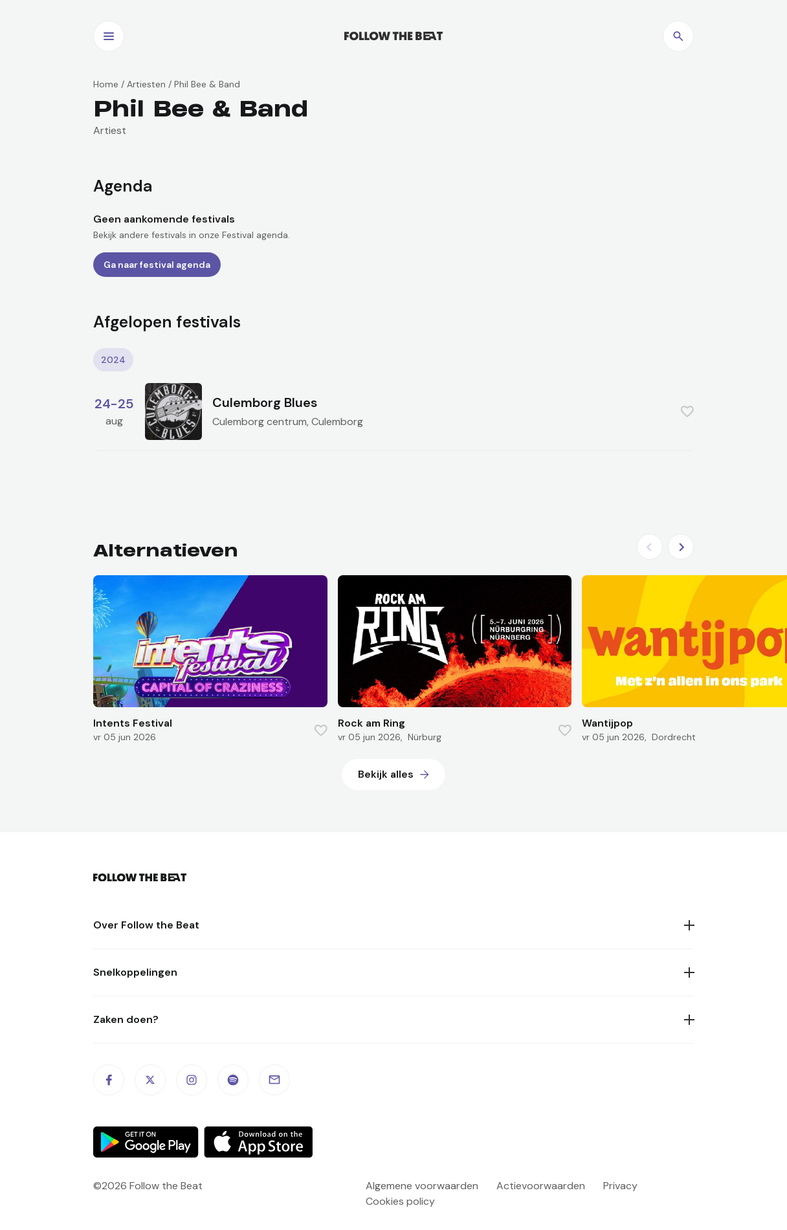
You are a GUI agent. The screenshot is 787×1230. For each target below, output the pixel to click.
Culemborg (337, 421)
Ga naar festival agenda (157, 264)
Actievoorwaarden (540, 1185)
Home (105, 84)
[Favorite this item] (687, 411)
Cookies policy (400, 1201)
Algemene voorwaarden (422, 1185)
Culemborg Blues (264, 402)
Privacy (620, 1185)
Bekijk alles (386, 774)
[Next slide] (681, 547)
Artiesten (146, 84)
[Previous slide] (650, 547)
